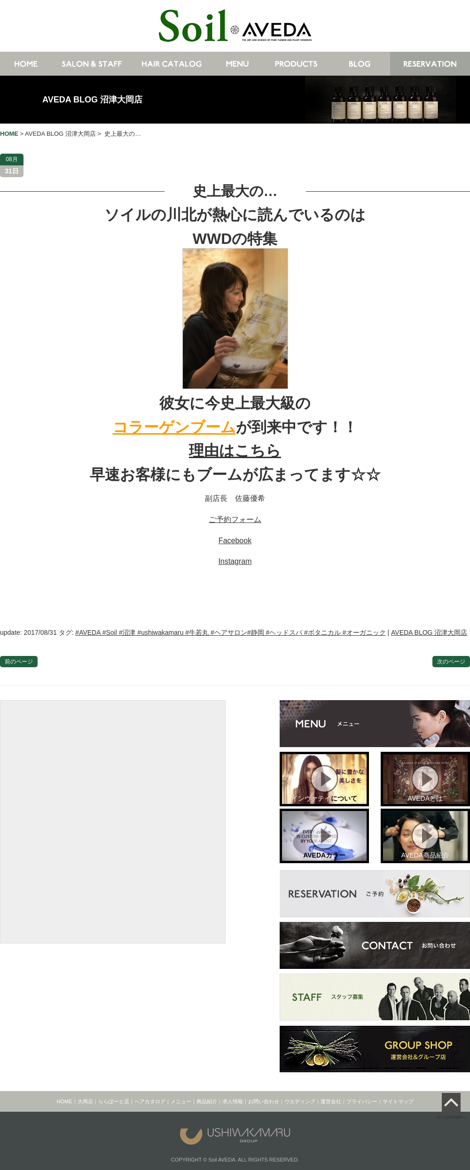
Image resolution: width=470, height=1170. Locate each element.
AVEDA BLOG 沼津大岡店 (92, 99)
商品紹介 (206, 1101)
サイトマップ (398, 1101)
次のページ (451, 661)
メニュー (181, 1101)
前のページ (19, 661)
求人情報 (232, 1101)
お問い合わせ (263, 1101)
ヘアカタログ (149, 1101)
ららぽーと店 (113, 1101)
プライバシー (361, 1101)
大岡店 (85, 1101)
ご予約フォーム (235, 519)
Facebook (235, 541)
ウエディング (299, 1101)
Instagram (234, 561)
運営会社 (331, 1101)
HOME (64, 1101)
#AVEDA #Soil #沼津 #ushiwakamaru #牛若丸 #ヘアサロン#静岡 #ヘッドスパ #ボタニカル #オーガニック (230, 632)
